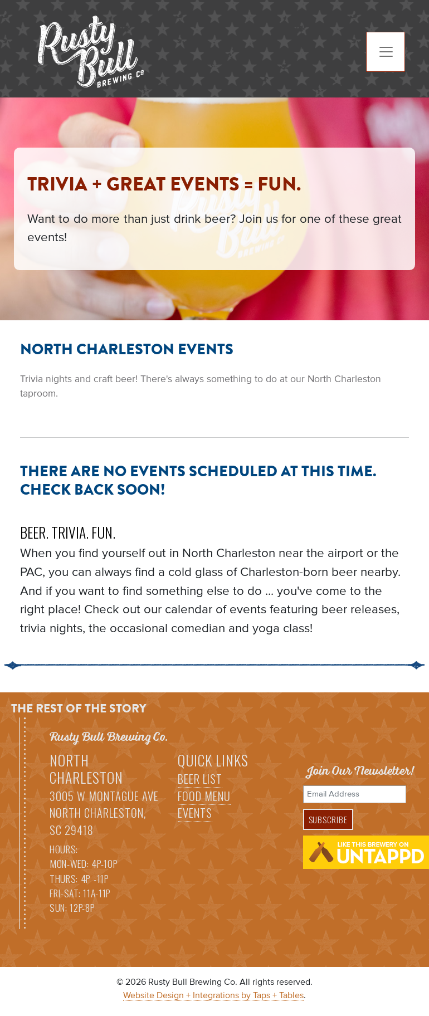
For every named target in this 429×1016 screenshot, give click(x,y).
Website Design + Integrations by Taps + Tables (213, 995)
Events (195, 812)
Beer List (200, 778)
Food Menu (204, 796)
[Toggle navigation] (385, 52)
